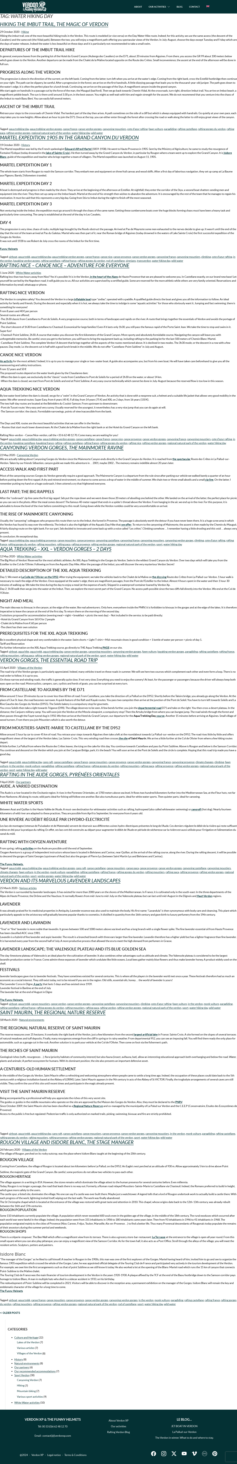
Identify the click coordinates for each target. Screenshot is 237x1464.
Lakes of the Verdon (28, 1342)
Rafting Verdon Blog (118, 1432)
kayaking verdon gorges (26, 260)
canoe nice (106, 256)
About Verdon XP (119, 1420)
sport (159, 544)
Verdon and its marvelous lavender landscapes (60, 881)
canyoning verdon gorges (179, 540)
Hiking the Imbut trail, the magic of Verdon (54, 24)
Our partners (23, 782)
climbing (206, 256)
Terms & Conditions (75, 1454)
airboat (13, 256)
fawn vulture (156, 128)
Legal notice (54, 1454)
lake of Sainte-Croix (57, 152)
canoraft (196, 809)
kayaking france (45, 443)
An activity (6, 361)
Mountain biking (26, 1391)
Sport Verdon (21, 1375)
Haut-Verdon (204, 895)
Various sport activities (30, 1396)
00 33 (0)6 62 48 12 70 (54, 1426)
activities (27, 848)
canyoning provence (183, 762)
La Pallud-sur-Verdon (184, 1431)
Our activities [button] (157, 6)
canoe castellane (85, 439)
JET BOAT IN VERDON (184, 1426)
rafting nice (135, 443)
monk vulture (32, 766)
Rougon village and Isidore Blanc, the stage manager (67, 1142)
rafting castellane (187, 128)
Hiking (25, 31)
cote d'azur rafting (137, 128)
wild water (97, 132)
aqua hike (23, 651)
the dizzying (159, 576)
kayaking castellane (24, 443)
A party (37, 984)
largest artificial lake (145, 1034)
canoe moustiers (66, 540)
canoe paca (132, 868)
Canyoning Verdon (27, 455)
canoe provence (122, 256)
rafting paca (63, 544)
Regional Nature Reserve (88, 1105)
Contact (194, 6)
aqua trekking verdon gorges (46, 128)
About (138, 6)
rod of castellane (115, 260)
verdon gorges (46, 876)
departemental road (149, 707)
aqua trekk (24, 256)
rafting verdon (108, 1007)
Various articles (28, 888)
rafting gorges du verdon (212, 128)
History (25, 144)
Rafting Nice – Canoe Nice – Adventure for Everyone (64, 265)
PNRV (178, 1102)
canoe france (70, 128)
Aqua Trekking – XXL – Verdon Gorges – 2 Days (55, 549)
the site (123, 738)
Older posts (11, 1312)
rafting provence (80, 544)
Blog (180, 6)
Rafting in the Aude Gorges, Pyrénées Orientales (59, 775)
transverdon (144, 260)
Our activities (118, 1426)
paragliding (170, 128)
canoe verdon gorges (90, 128)
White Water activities (28, 272)
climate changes (204, 762)
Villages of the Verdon (29, 667)
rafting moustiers (46, 544)
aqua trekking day (19, 128)
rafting (58, 443)
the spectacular (181, 459)
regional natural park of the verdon (51, 132)
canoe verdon (58, 1003)
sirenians (131, 260)
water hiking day (81, 132)
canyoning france (166, 256)
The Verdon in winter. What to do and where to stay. (184, 1437)
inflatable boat (82, 299)
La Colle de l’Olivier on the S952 (39, 576)
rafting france (69, 260)
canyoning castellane (107, 540)
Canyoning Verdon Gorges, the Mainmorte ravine (62, 448)
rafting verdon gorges (18, 132)
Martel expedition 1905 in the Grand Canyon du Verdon (69, 138)
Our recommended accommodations (35, 1371)
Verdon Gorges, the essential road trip (49, 660)
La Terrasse (158, 1237)
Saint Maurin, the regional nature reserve (53, 1013)
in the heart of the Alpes (104, 276)
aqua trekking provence (43, 540)
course (160, 715)
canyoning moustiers (114, 128)
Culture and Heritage (26, 1337)
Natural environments (31, 1019)
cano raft (48, 762)
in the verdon (16, 766)
